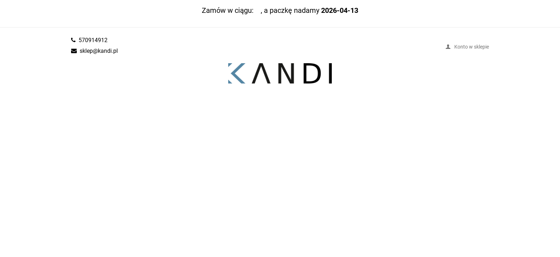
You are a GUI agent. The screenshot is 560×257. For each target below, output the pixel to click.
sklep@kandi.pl (99, 51)
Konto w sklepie (471, 46)
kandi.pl (280, 73)
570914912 (93, 40)
